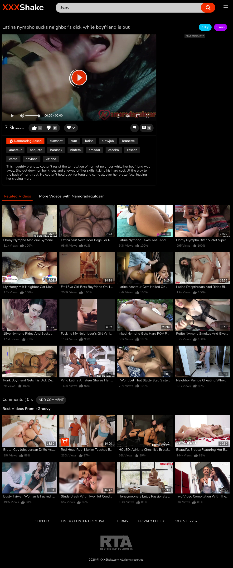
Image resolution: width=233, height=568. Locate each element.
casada (132, 150)
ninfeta (75, 150)
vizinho (51, 159)
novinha (32, 159)
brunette (128, 141)
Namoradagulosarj (25, 141)
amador (94, 150)
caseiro (113, 150)
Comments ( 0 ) (17, 399)
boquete (36, 150)
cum (74, 141)
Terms (122, 521)
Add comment (51, 400)
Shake (23, 7)
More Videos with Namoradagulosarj (72, 196)
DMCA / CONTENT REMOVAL (84, 521)
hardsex (56, 150)
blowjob (108, 141)
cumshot (56, 141)
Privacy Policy (151, 521)
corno (13, 159)
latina (89, 141)
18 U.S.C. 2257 (186, 521)
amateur (15, 150)
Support (43, 521)
